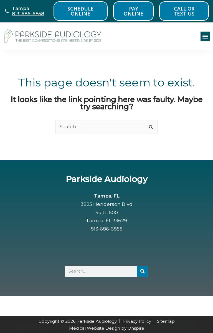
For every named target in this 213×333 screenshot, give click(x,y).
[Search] (142, 271)
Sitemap (166, 321)
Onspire (136, 328)
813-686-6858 (28, 13)
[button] (205, 36)
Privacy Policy (137, 321)
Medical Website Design (94, 328)
